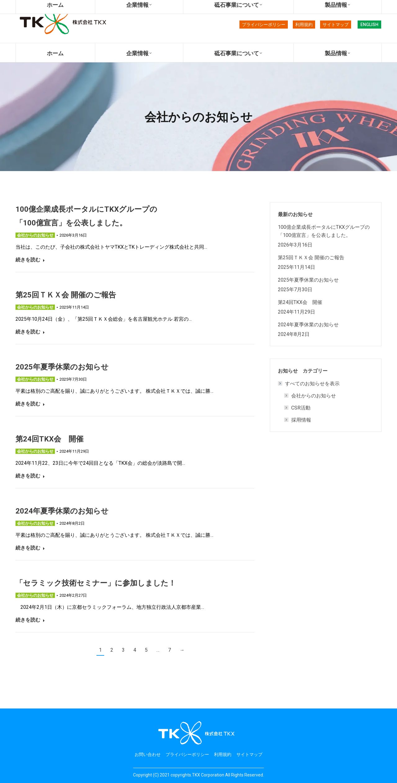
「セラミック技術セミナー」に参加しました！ (96, 582)
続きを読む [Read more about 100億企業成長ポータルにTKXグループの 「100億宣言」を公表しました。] (30, 259)
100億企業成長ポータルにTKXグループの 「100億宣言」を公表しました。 (325, 231)
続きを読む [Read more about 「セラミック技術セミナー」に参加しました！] (30, 619)
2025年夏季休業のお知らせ (62, 366)
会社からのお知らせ (35, 235)
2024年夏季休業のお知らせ (62, 510)
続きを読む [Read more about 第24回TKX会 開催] (30, 475)
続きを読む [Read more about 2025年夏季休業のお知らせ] (30, 403)
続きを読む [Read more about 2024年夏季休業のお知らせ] (30, 547)
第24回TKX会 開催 (49, 438)
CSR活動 (300, 407)
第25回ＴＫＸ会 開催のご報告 (66, 294)
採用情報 (301, 419)
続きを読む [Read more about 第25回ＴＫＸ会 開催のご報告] (30, 331)
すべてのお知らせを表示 (309, 383)
